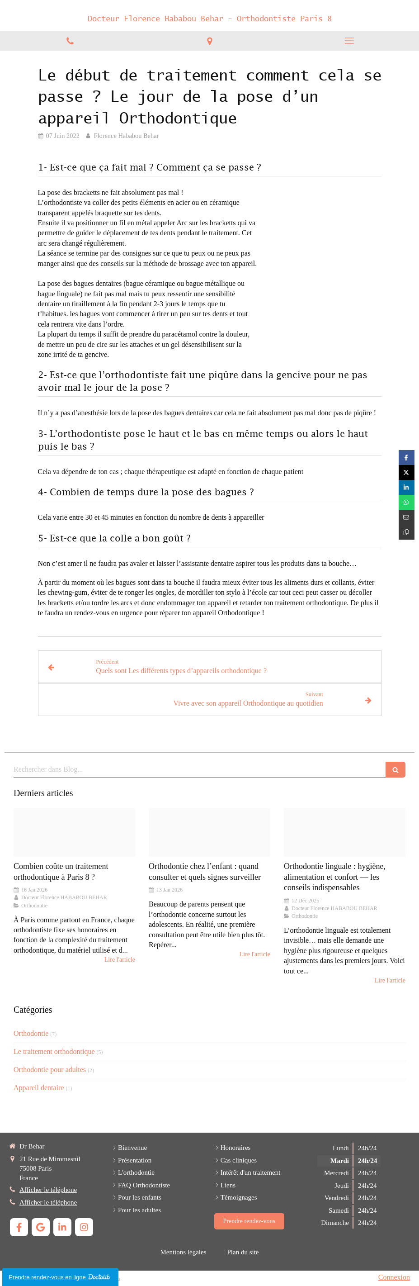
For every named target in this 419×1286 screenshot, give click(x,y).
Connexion (394, 1277)
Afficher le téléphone (48, 1189)
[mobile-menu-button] (349, 41)
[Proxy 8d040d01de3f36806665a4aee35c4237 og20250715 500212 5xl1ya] (344, 832)
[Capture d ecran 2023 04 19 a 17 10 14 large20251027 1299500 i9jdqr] (74, 832)
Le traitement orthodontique (54, 1051)
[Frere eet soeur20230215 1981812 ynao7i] (209, 832)
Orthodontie (31, 1033)
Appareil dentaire (39, 1087)
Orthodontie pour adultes (50, 1069)
